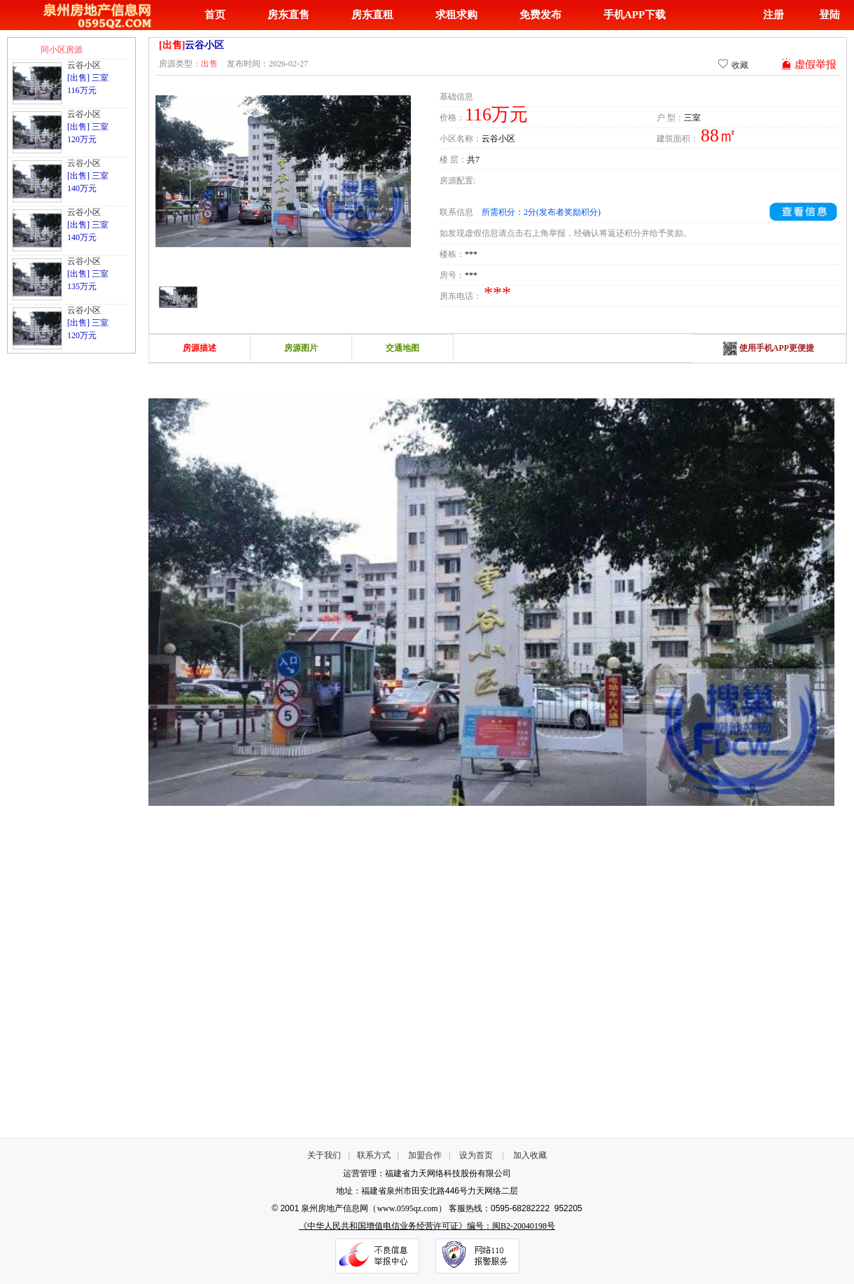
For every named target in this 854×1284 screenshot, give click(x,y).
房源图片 (301, 348)
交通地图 (402, 348)
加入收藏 (530, 1155)
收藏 (733, 64)
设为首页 (476, 1155)
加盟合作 (425, 1155)
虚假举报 (808, 64)
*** (471, 254)
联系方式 (374, 1155)
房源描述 (199, 348)
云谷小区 (84, 65)
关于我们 (324, 1155)
